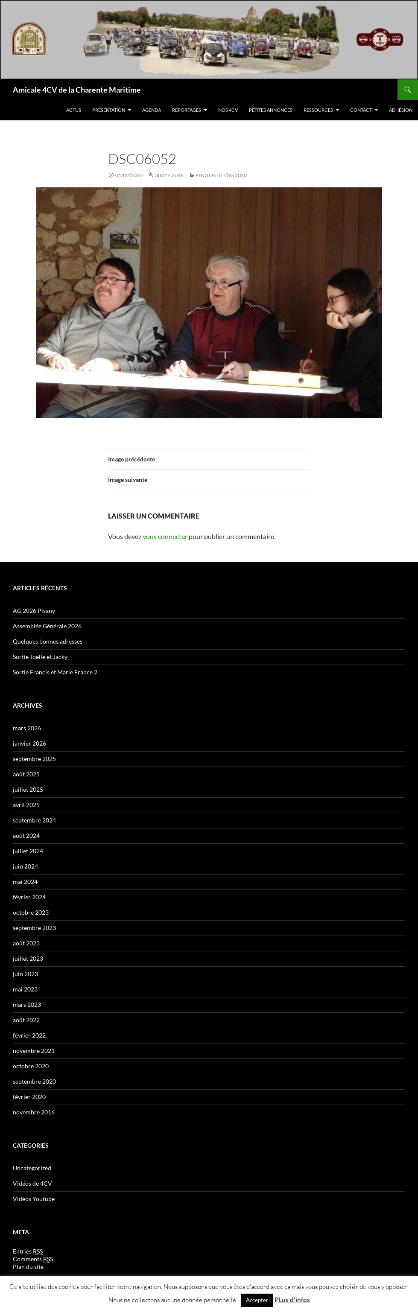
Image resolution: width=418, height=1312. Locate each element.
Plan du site (28, 1266)
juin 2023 (25, 973)
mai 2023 (25, 989)
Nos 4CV (228, 110)
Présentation (108, 110)
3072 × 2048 (169, 175)
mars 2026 (27, 728)
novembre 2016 (34, 1112)
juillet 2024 (28, 850)
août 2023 (26, 943)
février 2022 (29, 1035)
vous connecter (165, 536)
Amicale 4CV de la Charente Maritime (77, 89)
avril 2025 (26, 804)
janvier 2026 (29, 743)
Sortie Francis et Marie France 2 (55, 672)
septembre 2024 (34, 820)
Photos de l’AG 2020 (221, 175)
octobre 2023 (31, 912)
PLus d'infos (292, 1299)
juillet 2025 (28, 789)
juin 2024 (25, 866)
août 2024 (26, 835)
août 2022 (26, 1019)
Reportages (186, 110)
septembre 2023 (34, 927)
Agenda (151, 110)
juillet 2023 (28, 958)
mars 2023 (27, 1004)
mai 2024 (25, 881)
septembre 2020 (34, 1081)
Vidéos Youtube (34, 1198)
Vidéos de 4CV (32, 1183)
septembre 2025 (34, 758)
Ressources (318, 110)
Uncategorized (32, 1168)
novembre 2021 (34, 1050)
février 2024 (29, 897)
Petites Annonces (270, 110)
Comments (33, 1259)
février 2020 (29, 1096)
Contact (361, 110)
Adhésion (400, 110)
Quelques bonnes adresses (47, 641)
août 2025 (26, 774)
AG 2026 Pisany (34, 610)
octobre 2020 (31, 1066)
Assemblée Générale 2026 (47, 626)
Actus (73, 110)
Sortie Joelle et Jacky (40, 656)
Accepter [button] (257, 1300)
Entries (28, 1251)
